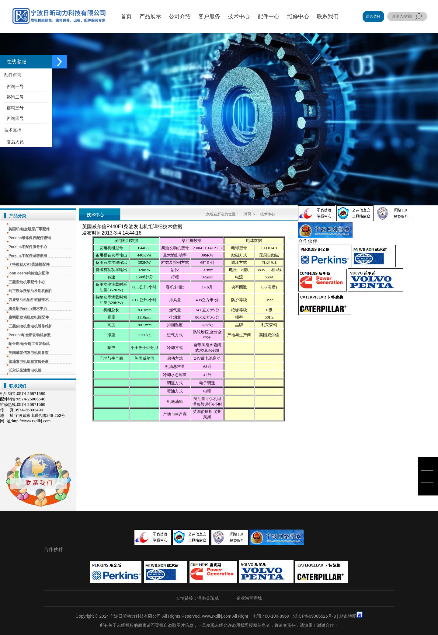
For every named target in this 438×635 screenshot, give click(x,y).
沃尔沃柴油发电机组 (25, 370)
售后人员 (14, 141)
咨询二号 (14, 97)
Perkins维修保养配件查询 (30, 238)
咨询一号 (14, 86)
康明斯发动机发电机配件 (29, 317)
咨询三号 (14, 107)
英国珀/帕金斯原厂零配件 (29, 229)
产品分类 (17, 215)
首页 (247, 214)
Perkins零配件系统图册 (28, 255)
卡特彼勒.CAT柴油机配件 (29, 264)
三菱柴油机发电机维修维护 (30, 326)
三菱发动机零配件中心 (27, 282)
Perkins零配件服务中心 (28, 247)
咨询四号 (14, 118)
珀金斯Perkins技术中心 (28, 308)
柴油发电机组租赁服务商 (29, 361)
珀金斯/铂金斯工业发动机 (29, 344)
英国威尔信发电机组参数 (29, 353)
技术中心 (95, 214)
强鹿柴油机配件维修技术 (29, 300)
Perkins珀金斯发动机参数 (30, 335)
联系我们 (17, 385)
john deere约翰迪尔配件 (29, 273)
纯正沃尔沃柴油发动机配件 (30, 291)
